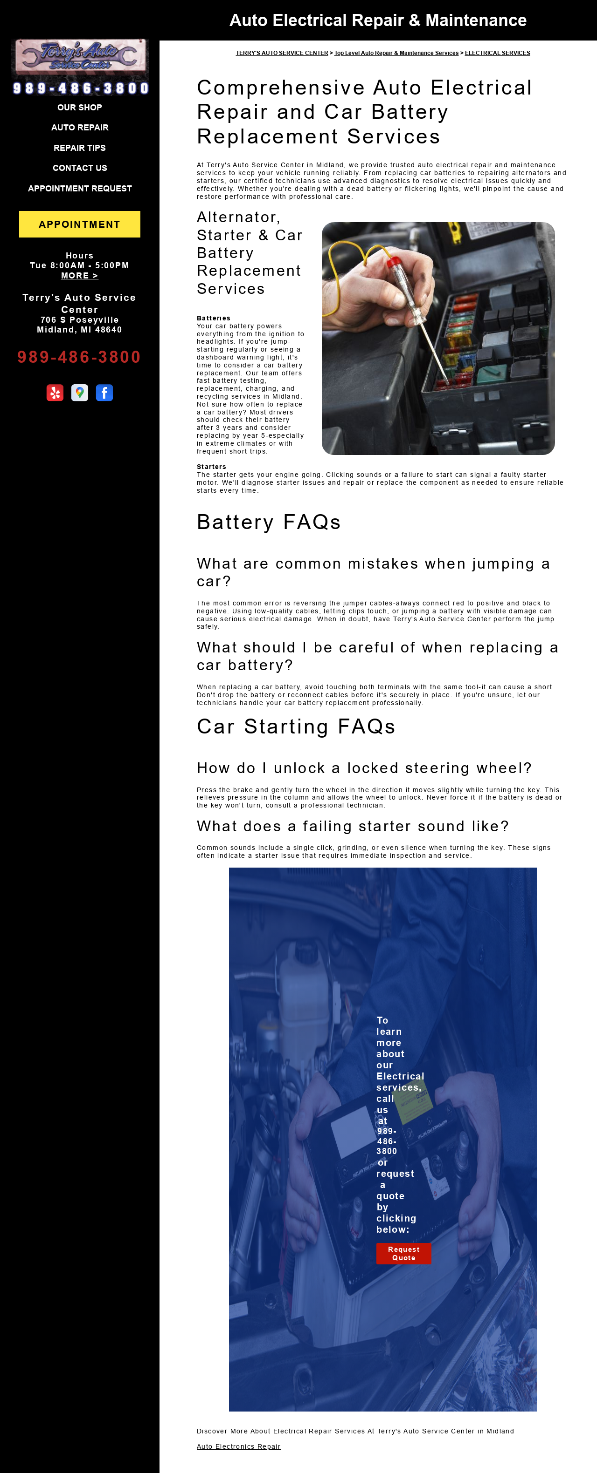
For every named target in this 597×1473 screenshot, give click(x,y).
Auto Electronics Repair (239, 1446)
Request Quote (404, 1253)
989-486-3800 (79, 357)
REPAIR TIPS (80, 148)
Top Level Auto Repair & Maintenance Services (396, 53)
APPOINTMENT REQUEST (80, 188)
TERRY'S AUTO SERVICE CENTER (282, 53)
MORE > (80, 275)
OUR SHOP (79, 107)
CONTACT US (80, 168)
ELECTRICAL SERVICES (497, 53)
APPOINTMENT (80, 224)
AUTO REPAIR (80, 127)
